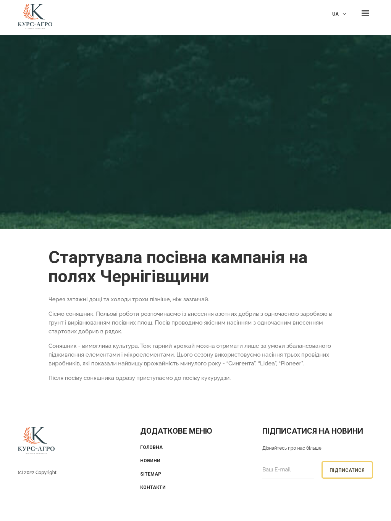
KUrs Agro (35, 17)
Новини (150, 460)
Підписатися (347, 470)
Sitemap (150, 474)
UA (335, 14)
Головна (151, 447)
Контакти (153, 487)
